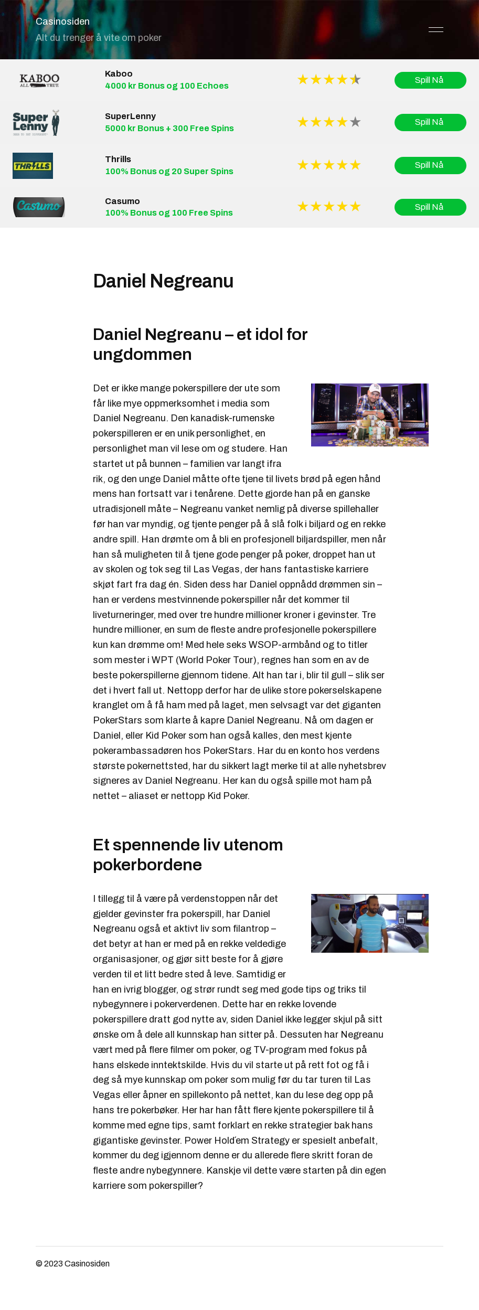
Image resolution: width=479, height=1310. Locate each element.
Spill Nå (430, 80)
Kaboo (119, 73)
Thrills (118, 159)
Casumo (122, 201)
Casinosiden (63, 21)
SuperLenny (130, 116)
